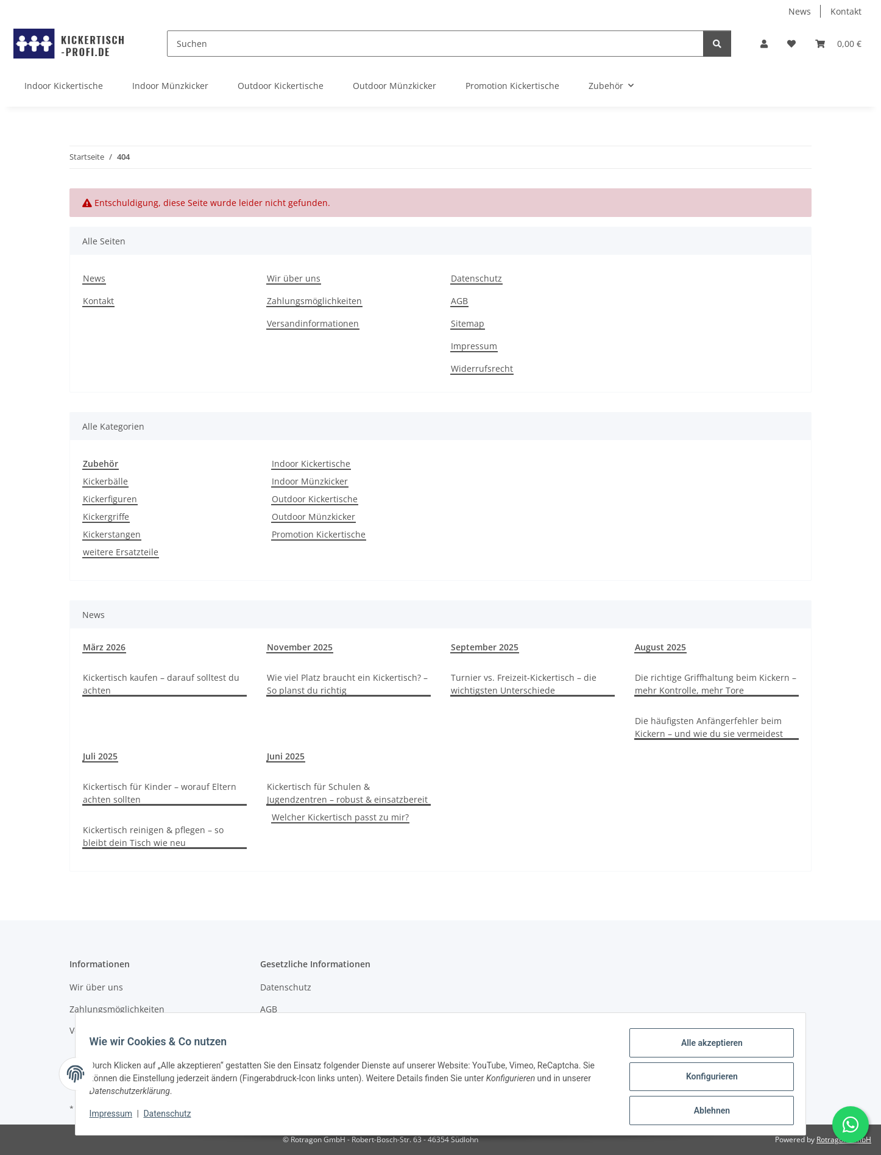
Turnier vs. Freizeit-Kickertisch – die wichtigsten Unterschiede (523, 684)
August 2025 (660, 647)
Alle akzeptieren (706, 1048)
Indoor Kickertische (311, 463)
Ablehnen (706, 1112)
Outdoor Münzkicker (313, 516)
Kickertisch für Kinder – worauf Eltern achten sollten (159, 793)
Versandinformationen (313, 323)
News (799, 11)
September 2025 (484, 647)
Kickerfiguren (110, 499)
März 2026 (104, 647)
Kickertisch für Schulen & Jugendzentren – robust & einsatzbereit (347, 793)
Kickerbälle (105, 481)
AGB (459, 301)
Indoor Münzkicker (310, 481)
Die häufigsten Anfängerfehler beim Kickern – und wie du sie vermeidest (709, 727)
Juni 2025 (286, 756)
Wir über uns (293, 278)
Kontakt (846, 11)
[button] (764, 44)
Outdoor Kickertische (315, 499)
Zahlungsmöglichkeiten (314, 301)
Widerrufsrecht (482, 368)
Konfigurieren (706, 1080)
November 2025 (300, 647)
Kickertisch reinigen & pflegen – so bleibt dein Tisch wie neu (153, 836)
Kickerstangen (112, 534)
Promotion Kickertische (319, 534)
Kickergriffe (106, 516)
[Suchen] (435, 43)
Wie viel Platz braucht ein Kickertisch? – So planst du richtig (347, 684)
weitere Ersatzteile (120, 552)
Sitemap (467, 323)
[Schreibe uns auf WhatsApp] (850, 1124)
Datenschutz (173, 1117)
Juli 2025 (100, 756)
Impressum (116, 1117)
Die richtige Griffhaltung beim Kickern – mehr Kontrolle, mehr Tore (715, 684)
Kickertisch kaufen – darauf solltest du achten (161, 684)
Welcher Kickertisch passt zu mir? (340, 817)
